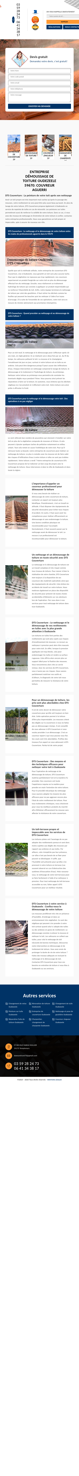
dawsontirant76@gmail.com (25, 1055)
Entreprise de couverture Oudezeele (41, 1013)
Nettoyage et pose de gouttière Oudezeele (64, 1013)
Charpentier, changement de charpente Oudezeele (41, 1022)
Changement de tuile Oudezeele (64, 1005)
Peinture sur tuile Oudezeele (16, 1013)
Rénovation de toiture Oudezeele (41, 1005)
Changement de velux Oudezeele (17, 1005)
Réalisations (54, 27)
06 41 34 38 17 (18, 28)
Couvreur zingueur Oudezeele (63, 1021)
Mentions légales (54, 1080)
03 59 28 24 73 (18, 11)
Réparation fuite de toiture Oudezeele (17, 1021)
